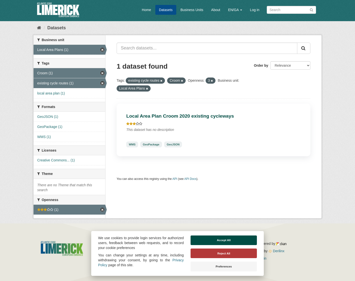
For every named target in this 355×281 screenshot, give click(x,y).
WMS (132, 144)
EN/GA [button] (235, 10)
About (215, 10)
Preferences (224, 266)
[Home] (39, 27)
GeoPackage (151, 144)
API (174, 179)
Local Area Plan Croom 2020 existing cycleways (180, 116)
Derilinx (276, 251)
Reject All (223, 253)
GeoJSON (173, 144)
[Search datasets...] (207, 48)
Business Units (191, 10)
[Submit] (311, 9)
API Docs (190, 179)
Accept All (224, 240)
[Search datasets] (291, 10)
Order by (261, 65)
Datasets (166, 10)
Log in (254, 10)
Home (146, 10)
